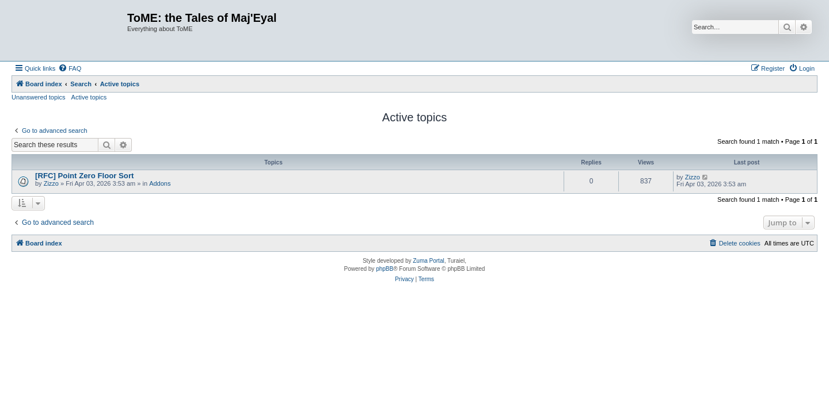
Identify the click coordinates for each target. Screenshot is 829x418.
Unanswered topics (39, 97)
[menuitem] (69, 68)
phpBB (384, 269)
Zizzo (51, 183)
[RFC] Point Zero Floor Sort (84, 175)
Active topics (89, 97)
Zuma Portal (428, 261)
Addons (159, 183)
